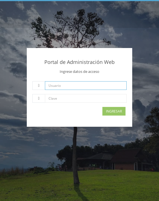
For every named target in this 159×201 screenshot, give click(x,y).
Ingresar (114, 111)
